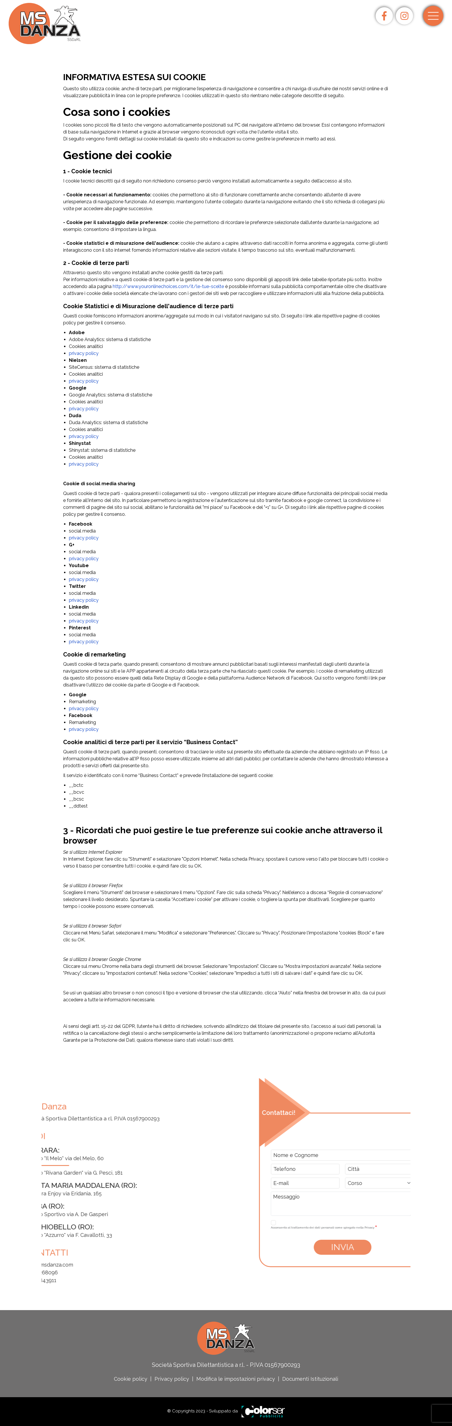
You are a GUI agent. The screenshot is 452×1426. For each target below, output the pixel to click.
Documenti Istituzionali (310, 1379)
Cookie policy (130, 1379)
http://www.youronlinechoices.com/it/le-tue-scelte (168, 286)
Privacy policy (172, 1379)
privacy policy (84, 353)
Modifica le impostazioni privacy (235, 1379)
